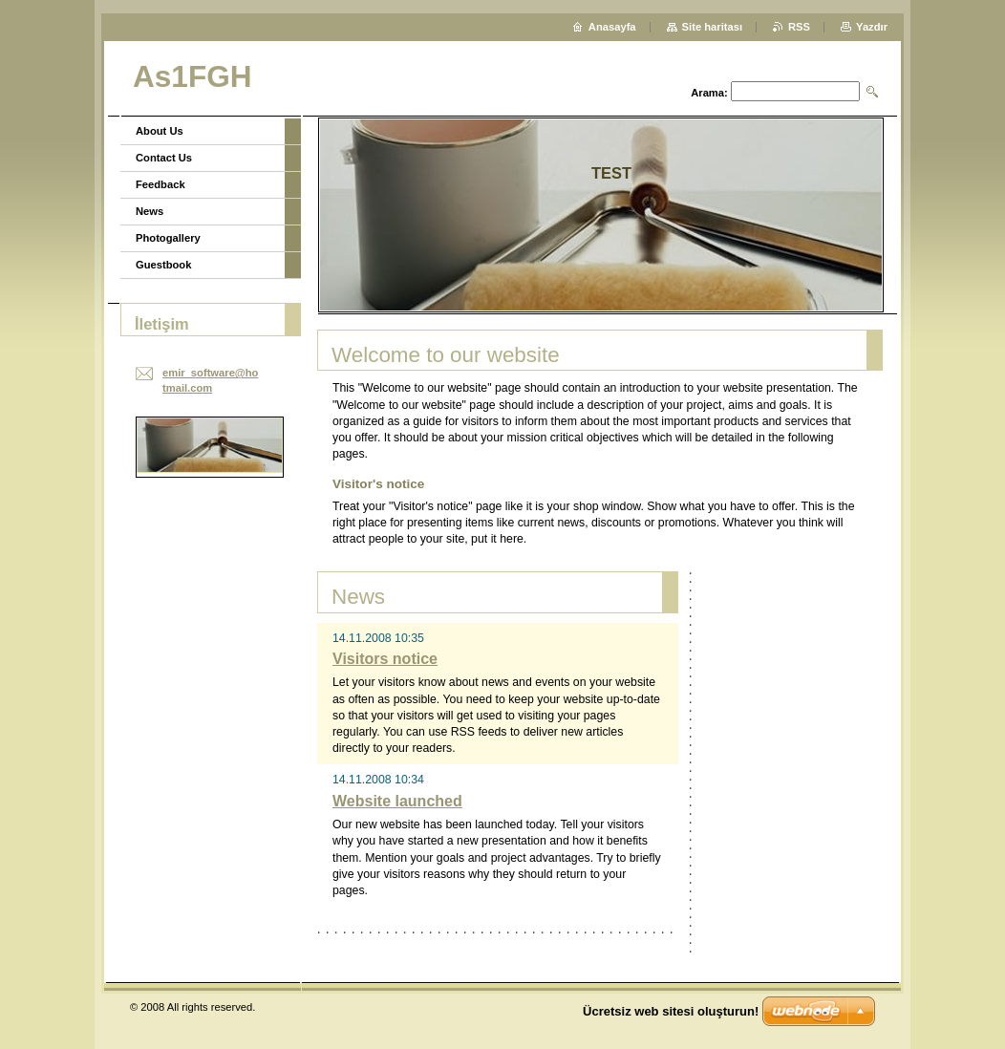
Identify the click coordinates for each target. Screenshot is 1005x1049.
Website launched (397, 801)
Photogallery (168, 238)
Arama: (709, 92)
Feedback (160, 184)
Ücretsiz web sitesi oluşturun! (671, 1011)
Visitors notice (385, 659)
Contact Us (164, 157)
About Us (159, 131)
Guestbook (163, 264)
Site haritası (712, 26)
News (149, 211)
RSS (799, 26)
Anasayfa (612, 26)
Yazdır (871, 26)
